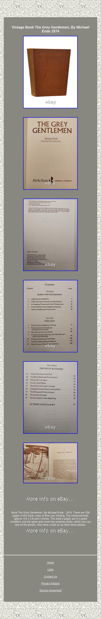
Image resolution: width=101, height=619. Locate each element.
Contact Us (50, 576)
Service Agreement (50, 590)
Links (50, 569)
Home (50, 562)
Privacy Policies (50, 583)
